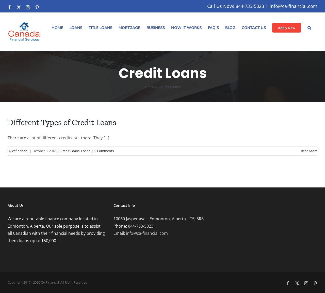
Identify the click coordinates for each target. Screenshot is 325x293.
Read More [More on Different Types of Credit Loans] (309, 151)
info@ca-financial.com (293, 6)
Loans (85, 151)
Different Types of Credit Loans (62, 122)
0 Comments (104, 151)
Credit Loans (69, 151)
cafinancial (20, 151)
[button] (309, 27)
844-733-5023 (140, 226)
